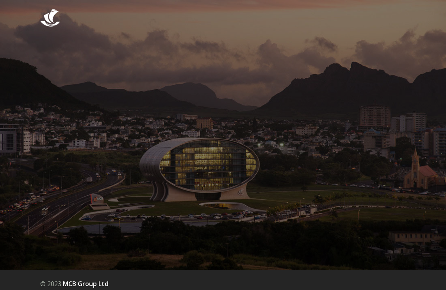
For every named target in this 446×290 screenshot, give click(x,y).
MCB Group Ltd (86, 283)
